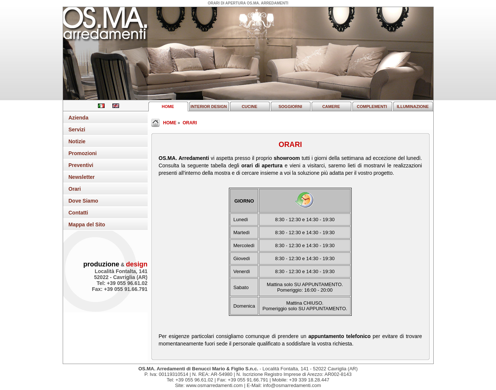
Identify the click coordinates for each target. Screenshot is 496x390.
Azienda (79, 118)
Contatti (78, 213)
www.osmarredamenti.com (214, 385)
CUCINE (249, 106)
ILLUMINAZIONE (412, 106)
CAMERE (331, 106)
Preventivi (81, 165)
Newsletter (82, 177)
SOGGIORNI (290, 106)
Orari (75, 189)
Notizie (77, 141)
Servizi (77, 129)
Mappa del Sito (87, 224)
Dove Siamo (83, 201)
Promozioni (83, 153)
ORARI (190, 122)
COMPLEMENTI (372, 106)
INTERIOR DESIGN (209, 106)
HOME (168, 106)
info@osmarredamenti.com (292, 385)
